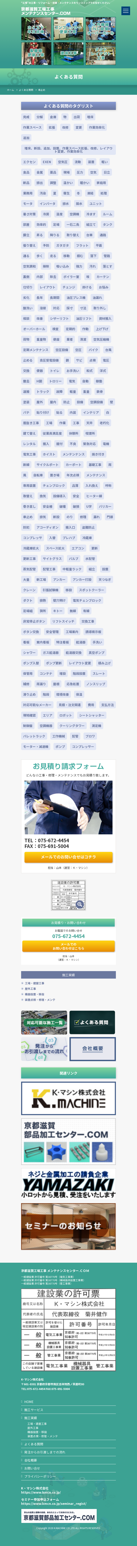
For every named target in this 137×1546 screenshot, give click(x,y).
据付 (59, 443)
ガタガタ (62, 245)
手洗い (97, 642)
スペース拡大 (55, 548)
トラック (43, 391)
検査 (55, 328)
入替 (52, 537)
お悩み (103, 287)
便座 (56, 339)
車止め (41, 89)
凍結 (90, 193)
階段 (46, 694)
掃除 (46, 266)
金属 (40, 172)
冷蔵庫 (87, 537)
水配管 (90, 558)
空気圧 (63, 161)
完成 (26, 116)
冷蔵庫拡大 (31, 548)
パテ (26, 412)
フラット (82, 245)
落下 (93, 255)
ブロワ (90, 736)
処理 (103, 193)
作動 (85, 328)
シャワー (29, 652)
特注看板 (62, 642)
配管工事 (49, 569)
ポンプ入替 (31, 663)
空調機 (74, 214)
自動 (85, 381)
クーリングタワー (72, 725)
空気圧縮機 (101, 339)
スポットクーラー (91, 590)
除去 (53, 276)
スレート (99, 673)
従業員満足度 (52, 433)
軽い (104, 161)
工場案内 (72, 631)
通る (26, 255)
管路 (107, 255)
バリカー (105, 506)
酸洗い (28, 308)
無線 (73, 610)
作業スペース (32, 127)
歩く (40, 255)
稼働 (99, 381)
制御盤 (28, 725)
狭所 (43, 610)
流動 (78, 161)
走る (53, 255)
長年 (40, 297)
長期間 (54, 297)
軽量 (73, 391)
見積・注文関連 (70, 704)
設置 (105, 569)
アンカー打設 (82, 579)
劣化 (26, 297)
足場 (56, 224)
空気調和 (29, 266)
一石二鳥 (73, 224)
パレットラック (34, 736)
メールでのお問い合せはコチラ (68, 857)
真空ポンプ (96, 652)
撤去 (26, 381)
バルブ (73, 558)
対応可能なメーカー (37, 704)
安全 (76, 496)
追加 (26, 137)
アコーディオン (47, 527)
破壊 (62, 506)
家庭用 (101, 182)
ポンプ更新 (54, 663)
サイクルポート (48, 464)
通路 (103, 234)
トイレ (54, 370)
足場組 (28, 610)
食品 (26, 172)
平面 (99, 245)
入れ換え (91, 485)
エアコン (78, 548)
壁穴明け (59, 600)
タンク (107, 224)
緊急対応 (89, 443)
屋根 (56, 683)
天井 (89, 422)
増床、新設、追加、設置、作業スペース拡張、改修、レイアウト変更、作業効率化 (68, 150)
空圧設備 (61, 349)
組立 (92, 569)
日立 (107, 172)
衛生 (66, 193)
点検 (92, 360)
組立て (91, 224)
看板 (26, 642)
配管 (75, 736)
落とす (107, 266)
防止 (66, 402)
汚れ (92, 266)
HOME (28, 1401)
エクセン (29, 161)
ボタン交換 (31, 631)
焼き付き (98, 454)
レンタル (29, 443)
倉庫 (53, 116)
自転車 (38, 475)
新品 (26, 182)
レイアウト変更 (80, 663)
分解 (40, 116)
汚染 (43, 193)
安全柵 (47, 506)
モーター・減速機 (35, 746)
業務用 (28, 193)
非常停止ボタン (34, 621)
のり (70, 516)
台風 (108, 349)
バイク (93, 349)
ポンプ (60, 746)
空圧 (78, 349)
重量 (86, 391)
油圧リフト (84, 318)
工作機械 (58, 736)
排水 (66, 203)
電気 (72, 381)
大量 (26, 579)
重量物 (41, 339)
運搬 (26, 391)
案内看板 (43, 642)
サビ (79, 360)
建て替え (29, 433)
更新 (94, 548)
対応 (56, 308)
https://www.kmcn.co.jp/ (41, 1492)
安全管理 (52, 631)
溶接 (43, 308)
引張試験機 (50, 590)
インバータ (47, 203)
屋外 (40, 402)
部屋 (26, 224)
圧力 (80, 172)
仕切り (28, 287)
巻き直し (29, 506)
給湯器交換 (74, 652)
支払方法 (107, 704)
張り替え (29, 245)
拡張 (52, 127)
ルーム (107, 214)
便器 (40, 370)
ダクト (28, 600)
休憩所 (73, 433)
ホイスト (49, 454)
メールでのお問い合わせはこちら (68, 946)
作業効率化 (97, 127)
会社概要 (30, 1460)
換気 (43, 496)
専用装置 (29, 485)
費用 (91, 704)
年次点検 (73, 475)
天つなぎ (105, 579)
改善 (40, 318)
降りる (54, 234)
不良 (73, 443)
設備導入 (59, 496)
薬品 (53, 172)
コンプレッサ (32, 537)
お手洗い (73, 370)
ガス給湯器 (51, 652)
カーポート (74, 464)
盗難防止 (88, 527)
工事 (76, 422)
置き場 (54, 475)
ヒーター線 (94, 496)
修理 (83, 516)
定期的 (70, 328)
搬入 (46, 443)
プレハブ (69, 537)
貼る (59, 412)
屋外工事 (30, 989)
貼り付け (43, 412)
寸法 (83, 308)
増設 (62, 673)
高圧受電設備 (49, 360)
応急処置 (73, 683)
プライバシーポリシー (40, 1476)
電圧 (106, 360)
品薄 (75, 485)
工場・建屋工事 (34, 983)
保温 (79, 694)
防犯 (26, 527)
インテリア (91, 412)
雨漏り (41, 683)
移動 (66, 255)
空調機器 (46, 725)
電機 (106, 443)
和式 (89, 370)
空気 (93, 172)
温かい (68, 182)
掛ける (87, 287)
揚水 (79, 203)
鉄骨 (100, 391)
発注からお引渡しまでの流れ (44, 1452)
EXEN (47, 161)
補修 (26, 683)
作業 (62, 422)
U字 (89, 506)
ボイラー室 (71, 276)
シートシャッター (91, 715)
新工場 (41, 579)
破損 (76, 506)
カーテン (103, 276)
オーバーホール (34, 328)
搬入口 (70, 527)
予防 (46, 245)
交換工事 (88, 621)
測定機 (96, 725)
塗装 (26, 402)
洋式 (103, 370)
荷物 (26, 339)
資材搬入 (105, 318)
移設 (69, 590)
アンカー (59, 579)
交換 (26, 370)
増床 (90, 116)
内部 (40, 276)
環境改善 (62, 694)
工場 (49, 422)
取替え (28, 496)
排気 (43, 516)
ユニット (95, 203)
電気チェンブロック (87, 600)
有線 (86, 610)
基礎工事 (95, 464)
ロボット (65, 715)
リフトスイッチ (63, 621)
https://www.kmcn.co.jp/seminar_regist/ (53, 1503)
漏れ (96, 516)
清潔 (83, 339)
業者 (70, 339)
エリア (47, 715)
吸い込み (62, 266)
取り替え (73, 234)
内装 (73, 412)
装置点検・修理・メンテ (40, 1000)
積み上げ (104, 663)
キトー (58, 610)
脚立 (26, 234)
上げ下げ (102, 328)
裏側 (26, 276)
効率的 (41, 224)
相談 (26, 318)
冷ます (91, 214)
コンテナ (46, 673)
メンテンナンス (74, 454)
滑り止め (29, 694)
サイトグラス (52, 558)
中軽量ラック (72, 569)
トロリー (55, 381)
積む (80, 255)
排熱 (43, 600)
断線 (26, 464)
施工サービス (33, 1409)
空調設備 (96, 402)
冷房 (46, 214)
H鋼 (39, 381)
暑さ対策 (29, 214)
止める (28, 360)
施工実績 (30, 1417)
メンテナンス (95, 475)
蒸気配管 (29, 569)
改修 (65, 127)
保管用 (28, 673)
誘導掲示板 (93, 631)
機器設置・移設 (34, 994)
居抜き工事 (31, 422)
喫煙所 (90, 433)
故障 (59, 391)
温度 (59, 214)
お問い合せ (32, 1468)
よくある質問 (26, 89)
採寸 (70, 308)
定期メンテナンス (35, 349)
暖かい (84, 182)
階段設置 (79, 673)
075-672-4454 (68, 935)
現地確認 (29, 715)
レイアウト (47, 287)
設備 (80, 402)
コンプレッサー (83, 746)
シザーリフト (59, 318)
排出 (40, 182)
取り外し (99, 308)
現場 (66, 172)
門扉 (110, 516)
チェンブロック (54, 485)
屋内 (53, 402)
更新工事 (29, 558)
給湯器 (80, 642)
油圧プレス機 (76, 297)
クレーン (29, 590)
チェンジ (69, 287)
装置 (91, 161)
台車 (89, 234)
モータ (28, 203)
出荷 (77, 116)
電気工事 (29, 454)
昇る (40, 234)
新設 (56, 516)
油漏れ (97, 297)
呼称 (108, 485)
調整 (53, 182)
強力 (79, 266)
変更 (79, 127)
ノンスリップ (95, 683)
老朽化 (104, 422)
